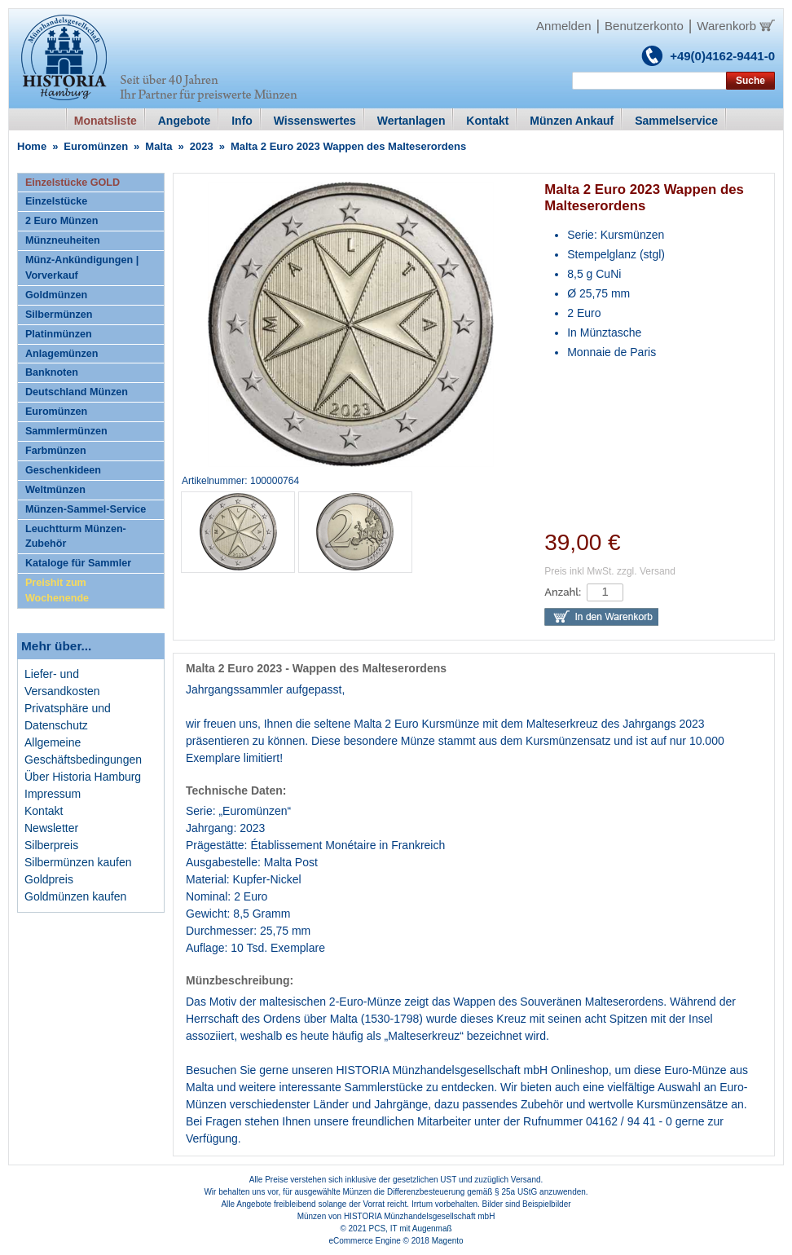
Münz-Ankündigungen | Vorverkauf (82, 267)
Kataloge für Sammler (78, 563)
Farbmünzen (55, 450)
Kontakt (43, 810)
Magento (448, 1240)
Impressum (52, 793)
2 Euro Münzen (62, 221)
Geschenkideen (63, 470)
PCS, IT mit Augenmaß (410, 1228)
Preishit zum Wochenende (57, 590)
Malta (158, 146)
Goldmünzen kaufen (75, 896)
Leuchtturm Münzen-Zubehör (75, 536)
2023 (201, 146)
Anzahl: (562, 592)
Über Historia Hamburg (82, 776)
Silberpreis (51, 845)
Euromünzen (96, 146)
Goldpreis (48, 879)
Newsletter (51, 827)
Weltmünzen (55, 489)
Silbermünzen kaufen (78, 862)
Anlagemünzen (62, 353)
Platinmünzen (58, 334)
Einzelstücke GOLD (72, 182)
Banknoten (51, 372)
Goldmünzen (56, 295)
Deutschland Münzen (76, 392)
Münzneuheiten (62, 240)
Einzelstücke (56, 201)
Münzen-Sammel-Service (85, 509)
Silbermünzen (59, 314)
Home (31, 146)
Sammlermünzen (66, 431)
